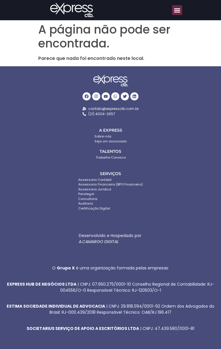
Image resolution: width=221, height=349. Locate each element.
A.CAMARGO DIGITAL (99, 242)
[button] (177, 10)
